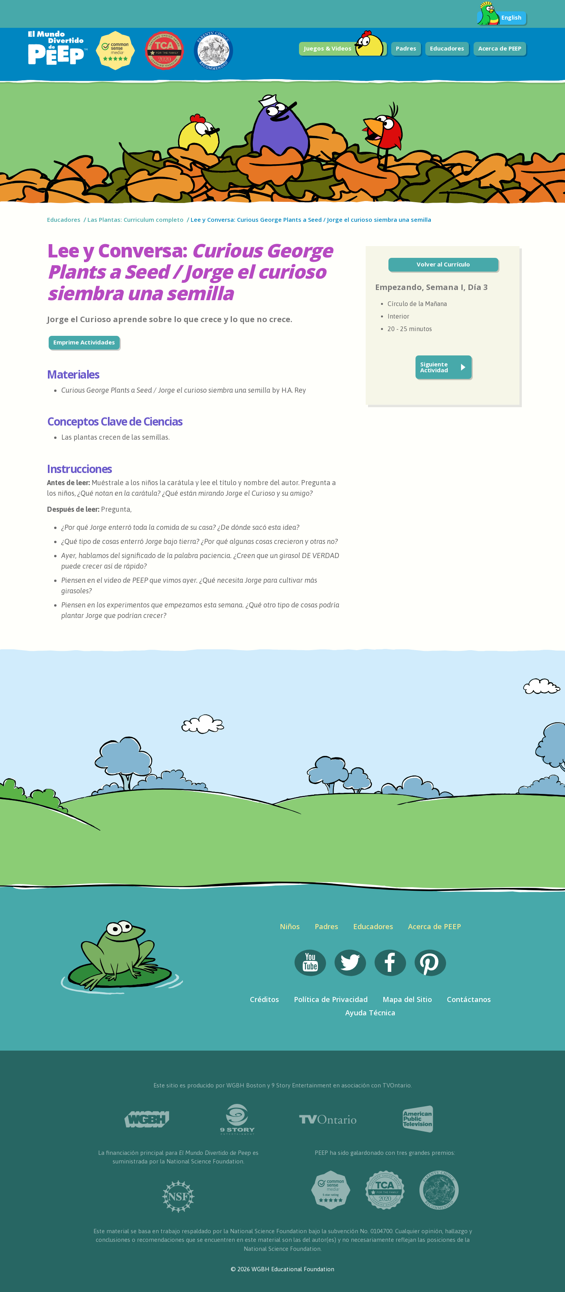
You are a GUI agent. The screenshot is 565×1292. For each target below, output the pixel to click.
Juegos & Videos (344, 49)
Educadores (447, 48)
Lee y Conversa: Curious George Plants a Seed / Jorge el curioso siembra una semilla (311, 219)
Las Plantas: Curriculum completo (135, 219)
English (499, 18)
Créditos (264, 999)
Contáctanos (469, 999)
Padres (406, 48)
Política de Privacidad (331, 999)
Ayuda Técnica (370, 1012)
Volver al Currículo (443, 264)
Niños (290, 926)
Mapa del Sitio (407, 999)
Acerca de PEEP (500, 48)
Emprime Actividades (84, 342)
